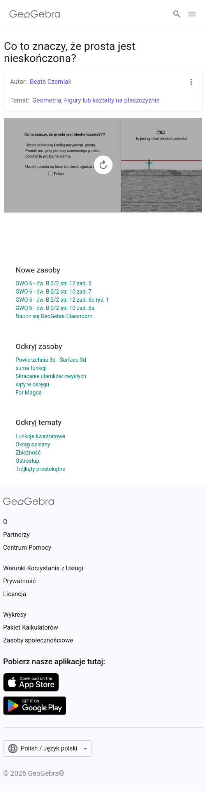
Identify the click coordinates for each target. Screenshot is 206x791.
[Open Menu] (192, 14)
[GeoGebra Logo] (34, 14)
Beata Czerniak (51, 81)
